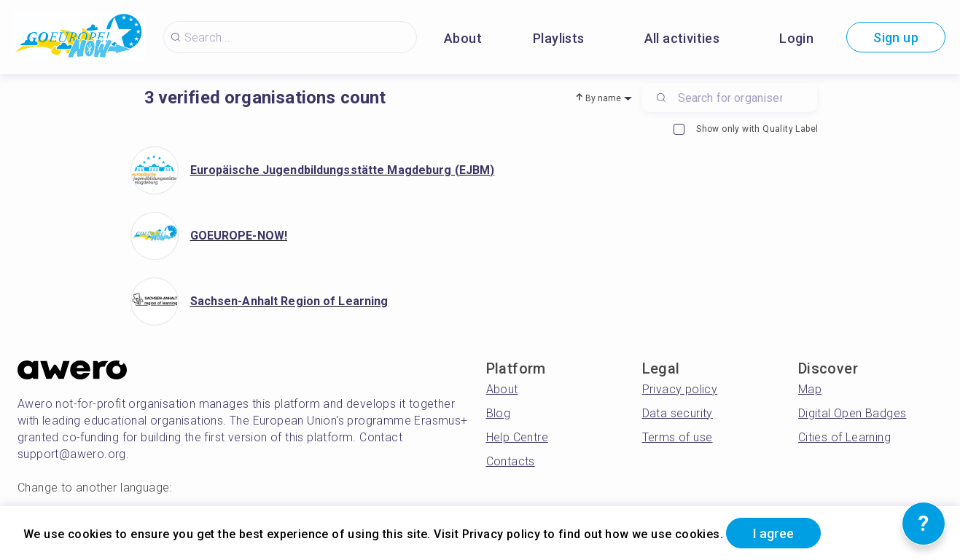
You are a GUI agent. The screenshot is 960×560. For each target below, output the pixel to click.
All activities (682, 38)
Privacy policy (680, 389)
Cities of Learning (844, 437)
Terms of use (677, 437)
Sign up (895, 37)
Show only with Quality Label (746, 129)
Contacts (510, 461)
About (463, 38)
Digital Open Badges (852, 413)
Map (810, 389)
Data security (677, 413)
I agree (773, 533)
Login (796, 38)
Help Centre (517, 437)
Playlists (559, 38)
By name (603, 98)
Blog (498, 413)
